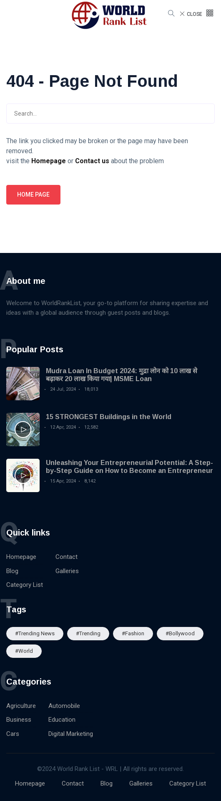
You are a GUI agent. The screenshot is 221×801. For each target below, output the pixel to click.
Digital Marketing (70, 734)
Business (18, 719)
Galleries (67, 571)
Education (61, 719)
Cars (12, 734)
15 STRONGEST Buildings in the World (108, 416)
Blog (12, 571)
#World (24, 651)
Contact (66, 557)
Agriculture (21, 706)
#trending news (35, 633)
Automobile (64, 706)
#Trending (88, 633)
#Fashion (133, 633)
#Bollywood (180, 633)
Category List (24, 585)
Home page (33, 194)
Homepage (21, 557)
